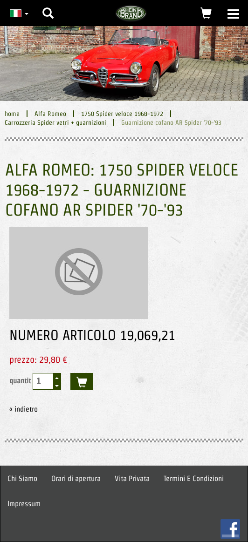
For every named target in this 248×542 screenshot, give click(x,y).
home (12, 113)
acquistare (81, 381)
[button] (48, 6)
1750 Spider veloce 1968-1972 (122, 113)
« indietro (23, 409)
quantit (35, 381)
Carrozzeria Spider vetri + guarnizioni (55, 122)
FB (230, 529)
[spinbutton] (43, 381)
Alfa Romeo (50, 113)
